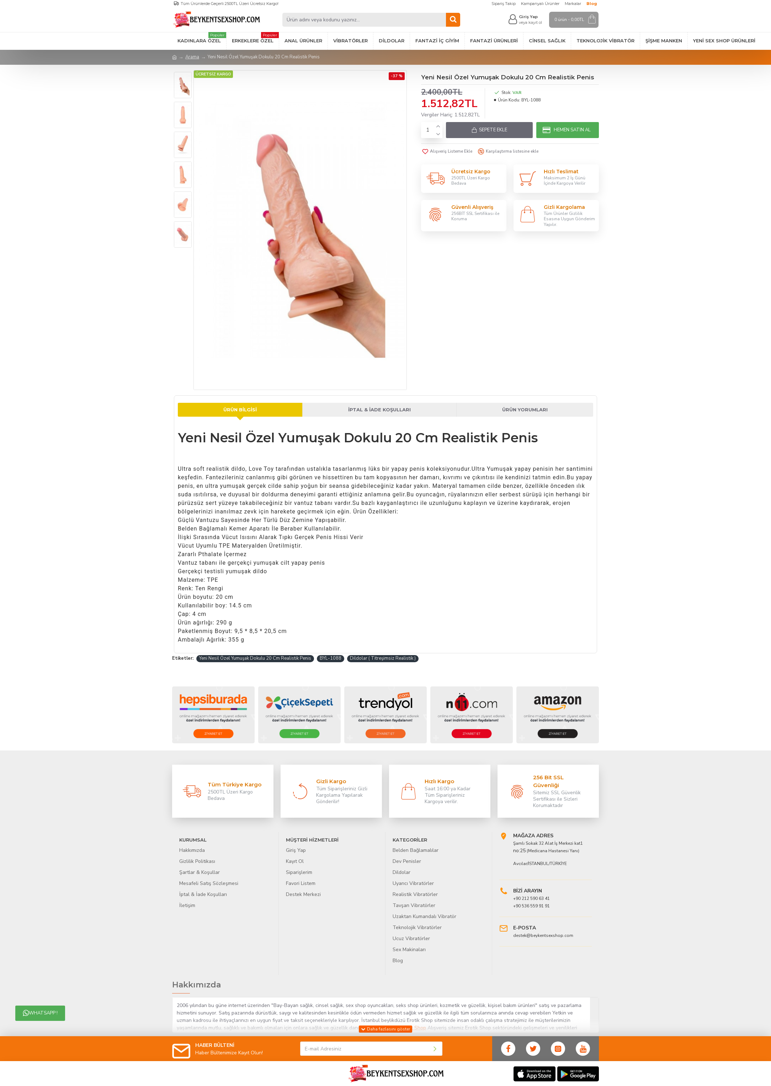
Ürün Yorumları (525, 409)
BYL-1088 (330, 658)
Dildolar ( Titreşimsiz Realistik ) (383, 658)
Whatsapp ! (40, 1013)
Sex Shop (415, 1027)
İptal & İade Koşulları (379, 409)
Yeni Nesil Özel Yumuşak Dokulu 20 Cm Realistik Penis (255, 658)
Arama (192, 57)
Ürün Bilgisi (240, 409)
